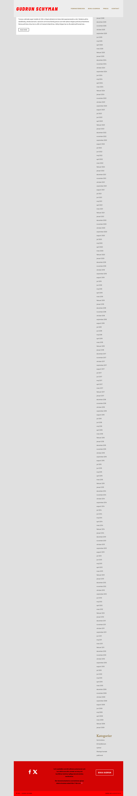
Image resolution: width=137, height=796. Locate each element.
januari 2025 (100, 56)
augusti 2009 (101, 704)
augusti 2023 (101, 109)
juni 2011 (99, 636)
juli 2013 (99, 556)
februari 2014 (101, 529)
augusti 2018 (100, 323)
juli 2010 (99, 670)
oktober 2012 (101, 590)
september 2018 (102, 319)
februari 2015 (101, 483)
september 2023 (102, 106)
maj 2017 (99, 380)
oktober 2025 (101, 29)
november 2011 (101, 624)
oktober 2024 (101, 68)
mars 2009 (100, 720)
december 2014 (101, 491)
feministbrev (101, 740)
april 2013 (99, 567)
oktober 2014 (101, 498)
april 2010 (100, 682)
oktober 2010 (101, 659)
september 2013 (102, 548)
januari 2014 (100, 533)
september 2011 (101, 632)
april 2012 (99, 605)
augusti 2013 (100, 552)
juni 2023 (99, 117)
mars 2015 (100, 479)
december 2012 (101, 582)
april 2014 (100, 521)
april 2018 (99, 338)
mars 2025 (100, 48)
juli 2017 (99, 373)
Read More (23, 29)
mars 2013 (100, 571)
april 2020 (100, 247)
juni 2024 (99, 75)
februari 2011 (100, 647)
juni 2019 (99, 285)
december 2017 (101, 354)
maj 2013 (99, 563)
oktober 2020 (101, 228)
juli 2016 (99, 418)
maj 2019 (99, 289)
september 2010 (102, 662)
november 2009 (101, 693)
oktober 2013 (101, 544)
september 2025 (102, 33)
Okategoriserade (102, 751)
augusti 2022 (101, 144)
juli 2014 (99, 510)
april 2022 (100, 159)
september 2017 (102, 365)
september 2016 (102, 411)
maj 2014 (99, 518)
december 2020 (101, 220)
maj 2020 (99, 243)
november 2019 (101, 266)
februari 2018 (101, 346)
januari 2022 (100, 171)
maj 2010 (99, 678)
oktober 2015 (101, 453)
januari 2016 (100, 441)
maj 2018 (99, 335)
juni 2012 (99, 598)
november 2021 (101, 178)
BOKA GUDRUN (104, 772)
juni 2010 (99, 674)
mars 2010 (100, 685)
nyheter (99, 748)
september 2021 (102, 186)
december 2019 (101, 262)
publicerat (100, 755)
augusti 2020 (101, 235)
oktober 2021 (101, 182)
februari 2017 (101, 392)
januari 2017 (100, 396)
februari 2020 (101, 254)
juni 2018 (99, 331)
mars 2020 (100, 251)
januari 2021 (100, 216)
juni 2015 (99, 468)
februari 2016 (101, 437)
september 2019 (102, 273)
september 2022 (102, 140)
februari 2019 (101, 300)
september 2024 (102, 71)
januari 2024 (100, 94)
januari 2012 (100, 617)
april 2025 (100, 45)
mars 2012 (100, 609)
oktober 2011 (100, 628)
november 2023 (101, 98)
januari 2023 (100, 129)
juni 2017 (99, 376)
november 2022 (101, 136)
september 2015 (102, 457)
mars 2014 (100, 525)
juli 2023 (99, 113)
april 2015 (99, 476)
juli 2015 (99, 464)
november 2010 (101, 655)
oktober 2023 (101, 102)
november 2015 (101, 449)
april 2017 (99, 384)
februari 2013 (101, 575)
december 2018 (101, 308)
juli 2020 (99, 239)
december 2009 (101, 689)
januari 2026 (100, 18)
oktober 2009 (101, 697)
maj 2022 (99, 155)
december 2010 (101, 651)
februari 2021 (101, 212)
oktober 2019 (101, 270)
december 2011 (101, 621)
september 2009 (102, 701)
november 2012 (101, 586)
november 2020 (101, 224)
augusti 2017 (100, 369)
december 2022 (101, 132)
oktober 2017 (101, 361)
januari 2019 (100, 304)
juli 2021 (99, 193)
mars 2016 (100, 434)
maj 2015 (99, 472)
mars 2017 (100, 388)
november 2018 (101, 312)
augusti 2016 (100, 415)
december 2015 (101, 445)
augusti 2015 (100, 460)
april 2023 (100, 121)
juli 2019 (99, 281)
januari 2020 (100, 258)
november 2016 (101, 403)
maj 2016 (99, 426)
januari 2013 (100, 579)
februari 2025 (101, 52)
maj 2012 (99, 601)
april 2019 (99, 293)
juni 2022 (99, 151)
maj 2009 (99, 712)
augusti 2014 (101, 506)
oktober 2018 (101, 315)
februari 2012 (101, 613)
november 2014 (101, 495)
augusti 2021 (100, 190)
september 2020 (102, 232)
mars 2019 (100, 296)
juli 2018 (99, 327)
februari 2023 (101, 125)
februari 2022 (101, 167)
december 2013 (101, 537)
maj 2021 (99, 201)
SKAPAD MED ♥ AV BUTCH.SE (113, 793)
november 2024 (101, 64)
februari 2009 (101, 723)
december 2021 (101, 174)
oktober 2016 (101, 407)
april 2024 (100, 83)
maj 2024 (99, 79)
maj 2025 (99, 41)
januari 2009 (100, 727)
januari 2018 (100, 350)
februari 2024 (101, 90)
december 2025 (101, 22)
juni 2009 (99, 708)
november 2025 (101, 26)
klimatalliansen (101, 744)
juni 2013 (99, 560)
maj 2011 (99, 640)
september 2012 (102, 594)
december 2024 (101, 60)
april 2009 (100, 716)
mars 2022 (100, 163)
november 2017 (101, 357)
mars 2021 (100, 209)
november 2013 (101, 540)
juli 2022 (99, 148)
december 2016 (101, 399)
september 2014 (102, 502)
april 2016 (99, 430)
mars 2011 (100, 643)
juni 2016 (99, 422)
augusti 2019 (100, 277)
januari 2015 (100, 487)
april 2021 (99, 205)
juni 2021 (99, 197)
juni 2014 (99, 514)
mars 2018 (100, 342)
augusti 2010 (101, 666)
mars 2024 (100, 87)
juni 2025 (99, 37)
